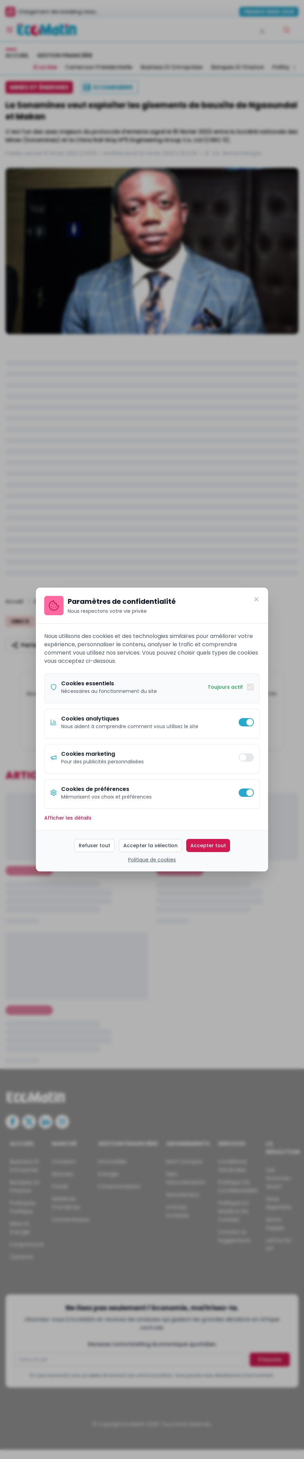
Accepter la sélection (150, 845)
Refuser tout (94, 845)
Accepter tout (208, 845)
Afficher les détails (68, 817)
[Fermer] (256, 599)
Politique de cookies (152, 859)
